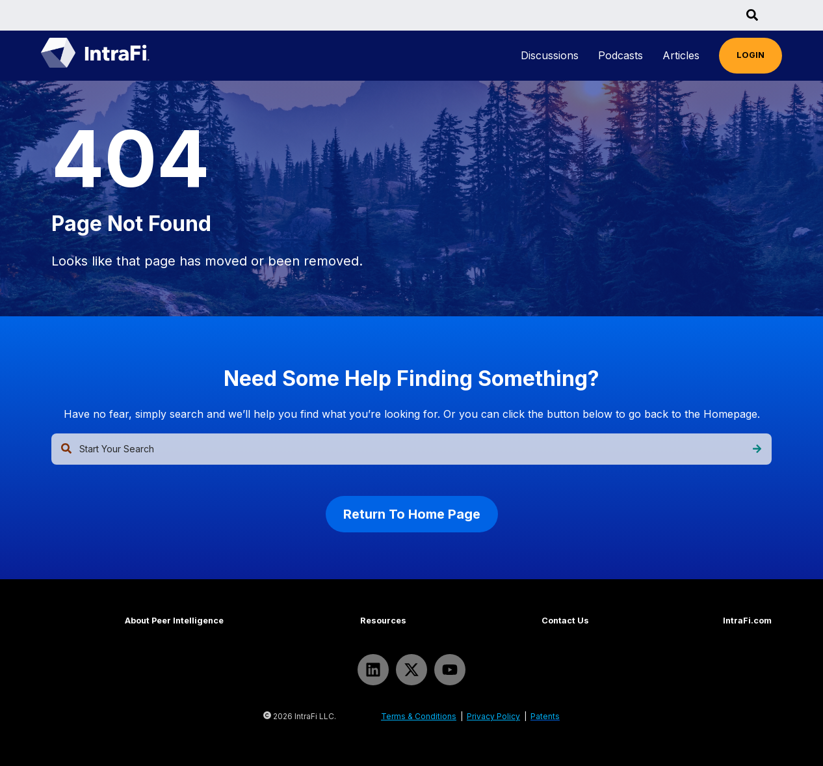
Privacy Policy (493, 716)
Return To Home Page (411, 514)
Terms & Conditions (418, 716)
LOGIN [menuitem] (750, 55)
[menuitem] (550, 55)
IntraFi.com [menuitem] (747, 620)
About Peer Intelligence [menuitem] (174, 620)
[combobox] (411, 449)
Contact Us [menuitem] (565, 620)
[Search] (757, 449)
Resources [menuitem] (383, 620)
